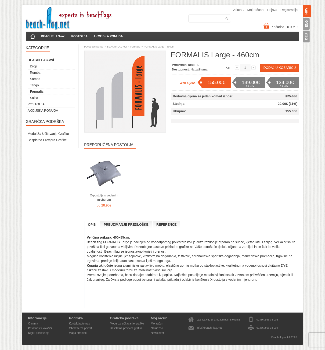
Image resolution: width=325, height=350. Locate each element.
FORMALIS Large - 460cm (159, 46)
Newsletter (157, 333)
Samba (35, 79)
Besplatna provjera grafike (47, 140)
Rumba (35, 72)
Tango (34, 85)
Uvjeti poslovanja (38, 333)
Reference (166, 224)
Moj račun (157, 323)
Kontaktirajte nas (79, 323)
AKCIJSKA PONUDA (108, 36)
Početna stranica (93, 46)
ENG (306, 23)
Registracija (289, 10)
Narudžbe (157, 328)
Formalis (36, 91)
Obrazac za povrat (80, 328)
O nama (33, 323)
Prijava (272, 10)
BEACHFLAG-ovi (53, 36)
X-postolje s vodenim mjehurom (104, 197)
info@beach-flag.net (209, 327)
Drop (33, 66)
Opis (92, 224)
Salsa (34, 98)
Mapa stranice (78, 333)
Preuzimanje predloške (126, 224)
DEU (306, 36)
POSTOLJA (79, 36)
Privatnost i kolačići (40, 328)
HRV (306, 11)
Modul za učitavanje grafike (48, 134)
